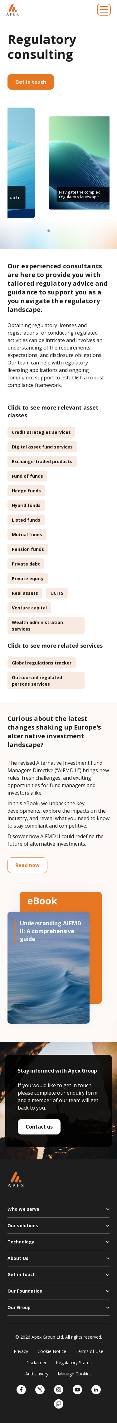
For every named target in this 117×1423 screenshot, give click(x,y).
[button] (48, 230)
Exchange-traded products (42, 461)
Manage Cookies (75, 1374)
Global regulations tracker (41, 663)
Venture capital (29, 608)
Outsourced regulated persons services (37, 680)
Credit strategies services (41, 432)
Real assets (25, 593)
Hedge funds (26, 491)
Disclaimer (35, 1362)
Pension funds (28, 549)
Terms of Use (89, 1351)
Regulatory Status (74, 1362)
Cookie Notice (51, 1351)
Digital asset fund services (42, 447)
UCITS (57, 593)
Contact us (39, 1126)
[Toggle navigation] (104, 9)
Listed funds (26, 520)
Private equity (28, 578)
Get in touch (30, 81)
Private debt (26, 564)
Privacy (21, 1351)
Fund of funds (27, 476)
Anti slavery (36, 1374)
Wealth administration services (37, 625)
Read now (27, 865)
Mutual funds (27, 535)
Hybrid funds (26, 505)
